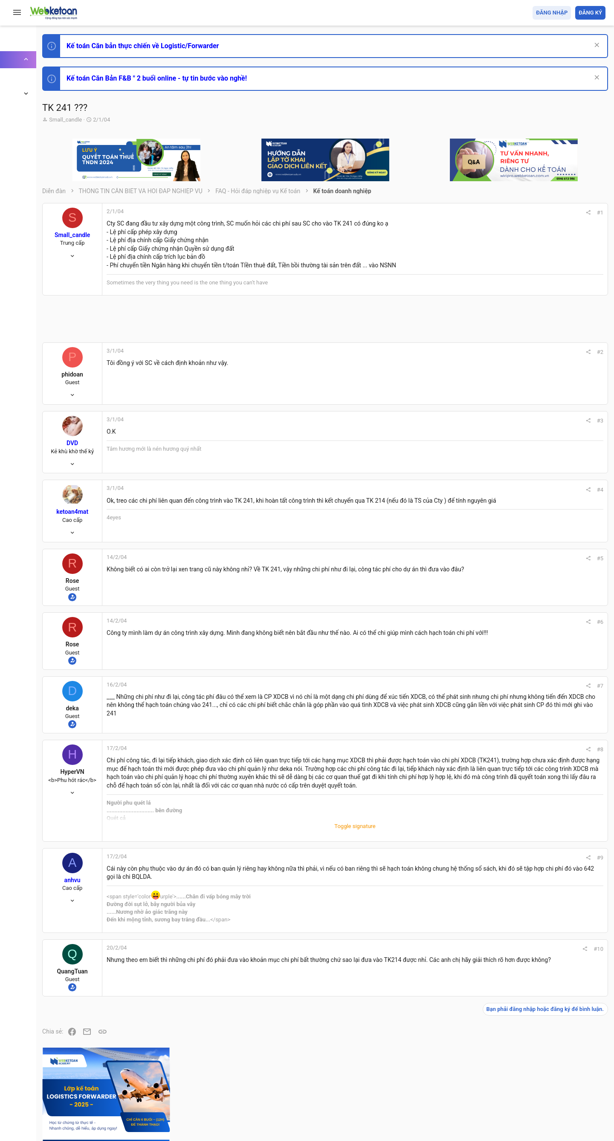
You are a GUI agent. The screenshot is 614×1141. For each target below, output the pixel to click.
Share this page (552, 753)
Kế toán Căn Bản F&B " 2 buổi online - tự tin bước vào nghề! (212, 78)
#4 (482, 490)
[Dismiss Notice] (593, 45)
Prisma (109, 1085)
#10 (481, 967)
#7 (482, 686)
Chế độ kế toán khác (547, 612)
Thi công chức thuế (545, 660)
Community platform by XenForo (172, 1106)
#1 (482, 212)
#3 (482, 420)
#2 (482, 352)
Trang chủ (568, 1085)
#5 (482, 558)
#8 (482, 751)
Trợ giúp (541, 1085)
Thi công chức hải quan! (553, 485)
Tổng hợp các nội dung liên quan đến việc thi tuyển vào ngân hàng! (558, 580)
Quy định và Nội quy (462, 1085)
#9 (482, 876)
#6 (482, 622)
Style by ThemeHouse (127, 1122)
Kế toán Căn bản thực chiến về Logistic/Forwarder (198, 46)
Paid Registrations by (167, 1114)
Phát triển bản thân (545, 470)
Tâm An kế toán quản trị (539, 704)
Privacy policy (509, 1085)
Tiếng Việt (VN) (150, 1085)
